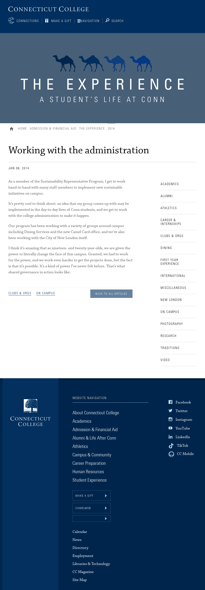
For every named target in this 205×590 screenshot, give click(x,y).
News (76, 539)
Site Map (79, 579)
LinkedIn (183, 437)
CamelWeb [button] (83, 508)
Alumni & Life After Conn (94, 438)
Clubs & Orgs (19, 293)
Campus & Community (91, 455)
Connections (28, 21)
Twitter (182, 411)
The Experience (92, 128)
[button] (91, 518)
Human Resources (88, 471)
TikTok (182, 445)
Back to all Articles (111, 293)
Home (12, 129)
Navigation (90, 21)
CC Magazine (83, 571)
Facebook (183, 402)
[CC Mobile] (181, 454)
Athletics (80, 446)
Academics (81, 421)
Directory (80, 547)
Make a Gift (61, 21)
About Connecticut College (95, 412)
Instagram (184, 419)
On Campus (45, 293)
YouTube (183, 428)
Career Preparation (89, 463)
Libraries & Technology (91, 563)
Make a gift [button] (84, 495)
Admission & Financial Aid (53, 128)
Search (118, 21)
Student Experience (89, 480)
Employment (82, 555)
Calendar (79, 531)
